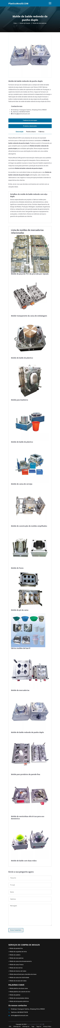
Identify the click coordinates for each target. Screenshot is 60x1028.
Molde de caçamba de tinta (18, 950)
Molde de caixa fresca (16, 963)
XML (10, 1025)
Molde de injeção (25, 23)
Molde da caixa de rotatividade (19, 976)
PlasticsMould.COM (18, 4)
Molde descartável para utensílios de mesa (23, 973)
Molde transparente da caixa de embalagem (29, 315)
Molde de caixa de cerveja (21, 483)
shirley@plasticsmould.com (21, 114)
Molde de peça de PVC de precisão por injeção (30, 273)
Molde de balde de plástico (22, 357)
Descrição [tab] (19, 132)
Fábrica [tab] (41, 132)
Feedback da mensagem (30, 120)
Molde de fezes (17, 567)
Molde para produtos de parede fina (25, 773)
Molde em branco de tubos (18, 970)
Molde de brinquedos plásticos (19, 1000)
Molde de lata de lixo (16, 966)
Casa (15, 23)
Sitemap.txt (25, 1025)
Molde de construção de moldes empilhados (29, 525)
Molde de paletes (15, 994)
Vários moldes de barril (20, 647)
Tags (32, 1025)
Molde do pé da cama (20, 609)
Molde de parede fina (16, 947)
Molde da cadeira (15, 953)
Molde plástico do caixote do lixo (20, 990)
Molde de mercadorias (39, 23)
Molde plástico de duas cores (19, 987)
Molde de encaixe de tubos (18, 979)
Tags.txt (38, 1025)
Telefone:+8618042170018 (21, 112)
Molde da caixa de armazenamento (21, 960)
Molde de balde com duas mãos (24, 859)
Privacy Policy (47, 1025)
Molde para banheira (19, 399)
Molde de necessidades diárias (19, 997)
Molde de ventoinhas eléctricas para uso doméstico (28, 816)
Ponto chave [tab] (31, 132)
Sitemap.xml (16, 1025)
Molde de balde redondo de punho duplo (27, 731)
